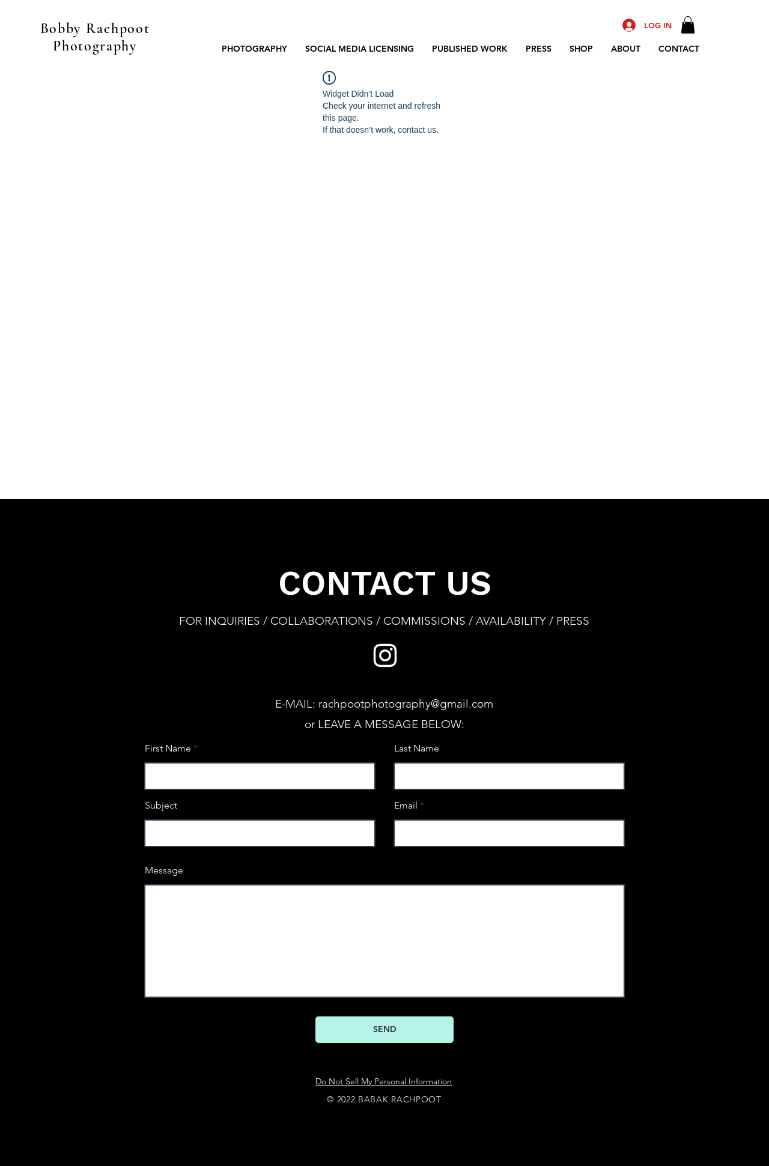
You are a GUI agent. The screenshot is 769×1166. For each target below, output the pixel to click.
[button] (688, 25)
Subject (161, 805)
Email (406, 805)
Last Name (416, 748)
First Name (168, 748)
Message (164, 870)
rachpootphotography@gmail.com (405, 704)
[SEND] (384, 1029)
